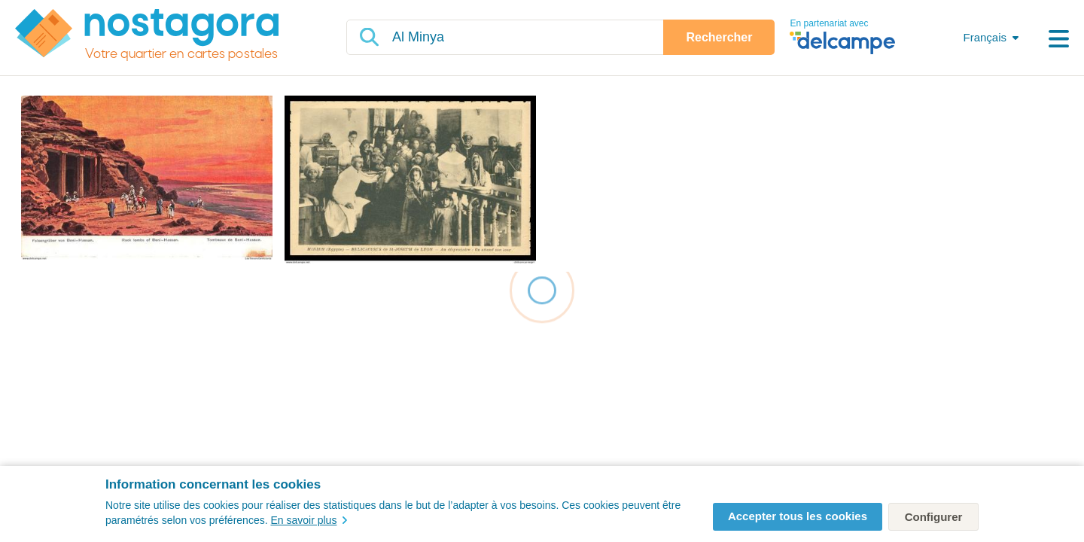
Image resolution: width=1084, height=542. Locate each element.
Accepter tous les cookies (797, 516)
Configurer (934, 516)
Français (984, 37)
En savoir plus (308, 520)
